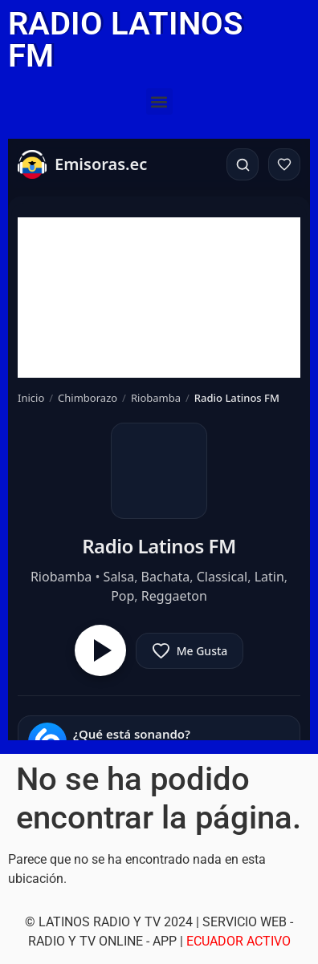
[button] (159, 101)
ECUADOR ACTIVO (238, 941)
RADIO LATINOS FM (125, 40)
